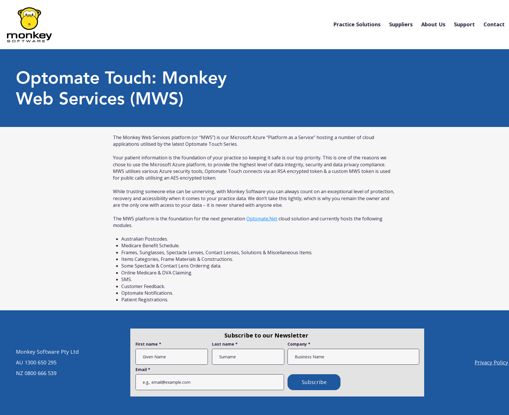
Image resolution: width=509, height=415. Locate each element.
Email (142, 370)
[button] (357, 24)
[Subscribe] (314, 382)
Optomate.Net (261, 218)
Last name (223, 344)
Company (297, 344)
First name (147, 344)
